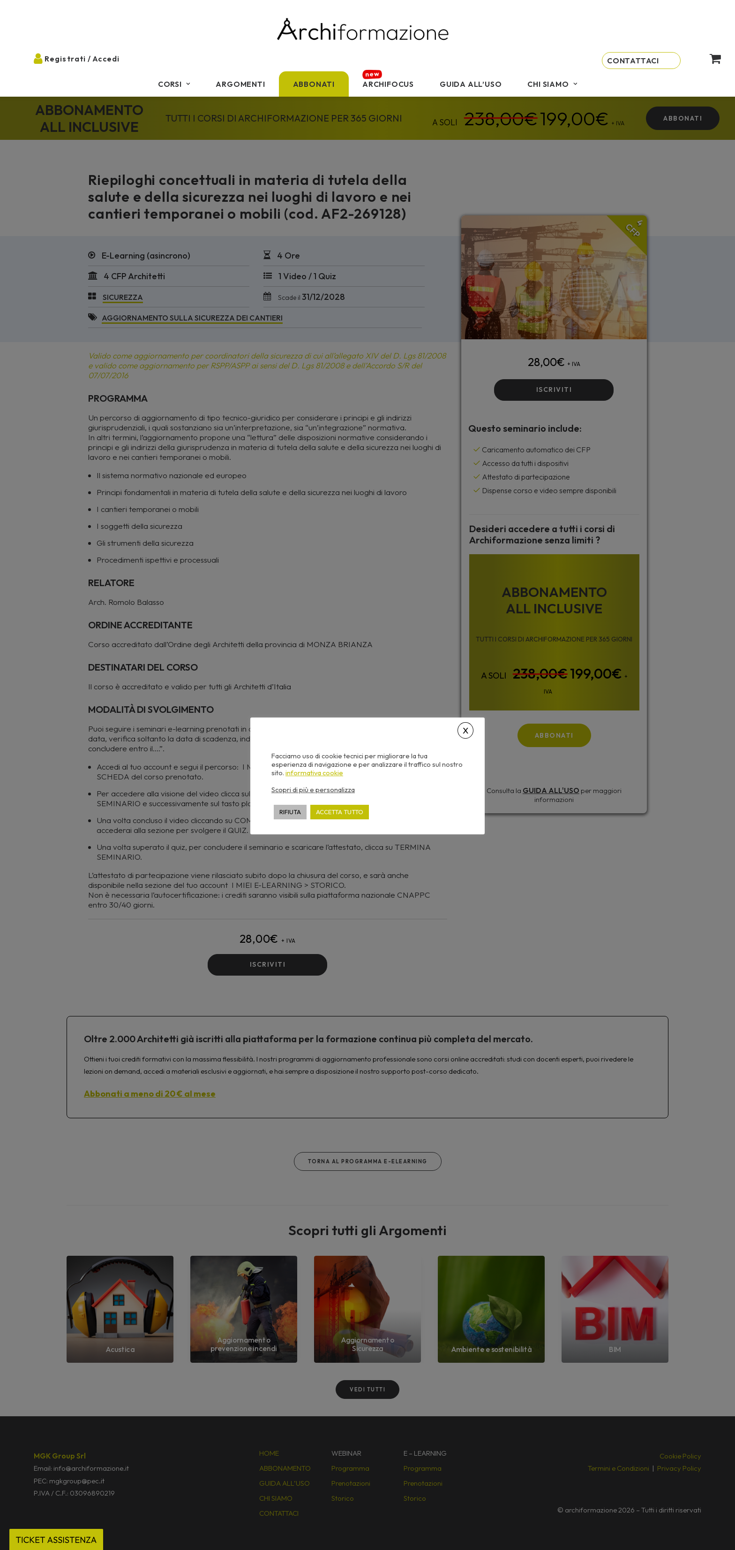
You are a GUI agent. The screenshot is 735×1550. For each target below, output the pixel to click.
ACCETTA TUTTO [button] (339, 812)
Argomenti (240, 84)
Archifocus (388, 84)
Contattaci (633, 60)
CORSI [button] (174, 84)
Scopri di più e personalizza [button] (313, 789)
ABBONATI (314, 84)
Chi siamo (552, 84)
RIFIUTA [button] (290, 812)
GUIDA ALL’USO (471, 84)
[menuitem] (174, 84)
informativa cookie (314, 773)
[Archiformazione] (363, 30)
